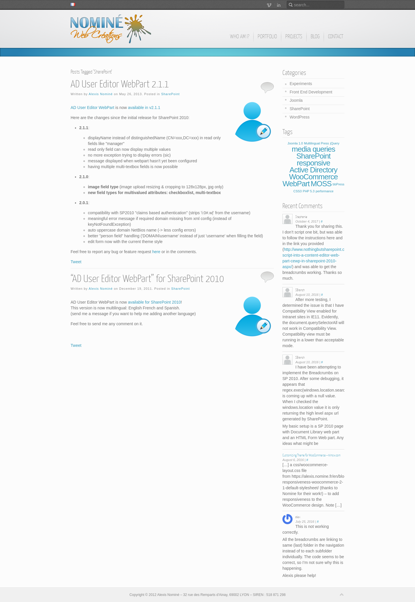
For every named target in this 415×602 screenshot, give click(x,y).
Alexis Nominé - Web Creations (111, 28)
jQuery (334, 143)
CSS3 (297, 191)
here (156, 251)
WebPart (296, 183)
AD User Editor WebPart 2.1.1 (120, 84)
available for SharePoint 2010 (154, 302)
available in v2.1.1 (144, 107)
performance (324, 191)
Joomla (296, 100)
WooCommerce (313, 176)
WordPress (300, 117)
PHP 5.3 (309, 191)
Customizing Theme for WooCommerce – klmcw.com (311, 455)
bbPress (338, 184)
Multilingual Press (316, 143)
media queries (313, 149)
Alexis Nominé (101, 94)
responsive (313, 163)
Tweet (76, 261)
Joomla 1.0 (295, 143)
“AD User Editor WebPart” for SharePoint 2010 (147, 278)
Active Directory (313, 169)
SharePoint (170, 94)
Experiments (301, 83)
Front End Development (311, 92)
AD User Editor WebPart (92, 107)
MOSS (321, 183)
